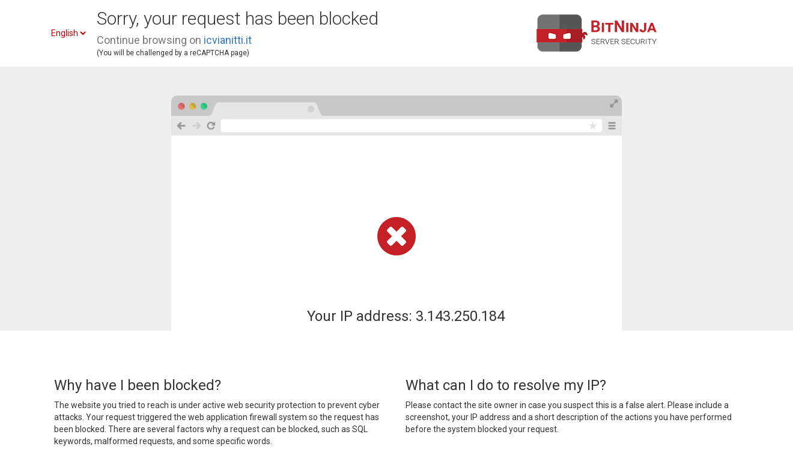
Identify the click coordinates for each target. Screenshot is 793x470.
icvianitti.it (228, 40)
